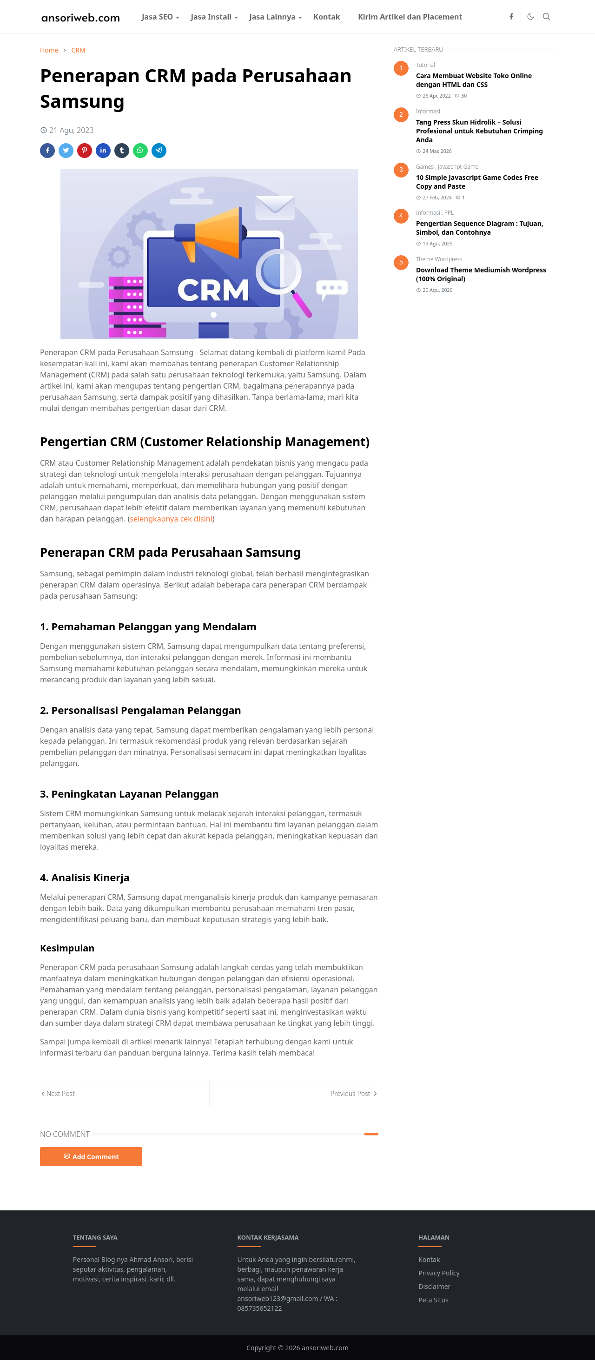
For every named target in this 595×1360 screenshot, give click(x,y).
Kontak (429, 1259)
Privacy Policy (438, 1272)
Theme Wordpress (439, 259)
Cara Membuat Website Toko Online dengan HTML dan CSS (474, 80)
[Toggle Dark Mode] (530, 16)
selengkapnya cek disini (171, 519)
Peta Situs (433, 1299)
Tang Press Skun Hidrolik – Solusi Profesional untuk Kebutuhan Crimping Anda (479, 131)
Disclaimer (434, 1286)
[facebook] (511, 16)
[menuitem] (157, 16)
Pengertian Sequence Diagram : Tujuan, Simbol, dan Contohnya (479, 228)
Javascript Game (458, 167)
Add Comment (91, 1156)
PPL (449, 213)
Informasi (428, 111)
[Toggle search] (546, 16)
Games (425, 167)
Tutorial (425, 65)
